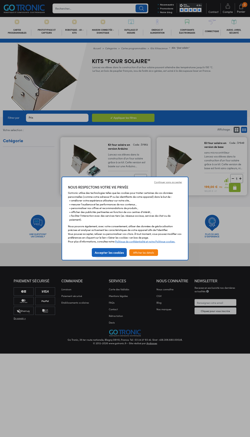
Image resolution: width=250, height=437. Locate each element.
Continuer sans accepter (168, 182)
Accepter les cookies (109, 252)
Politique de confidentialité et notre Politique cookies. (145, 241)
